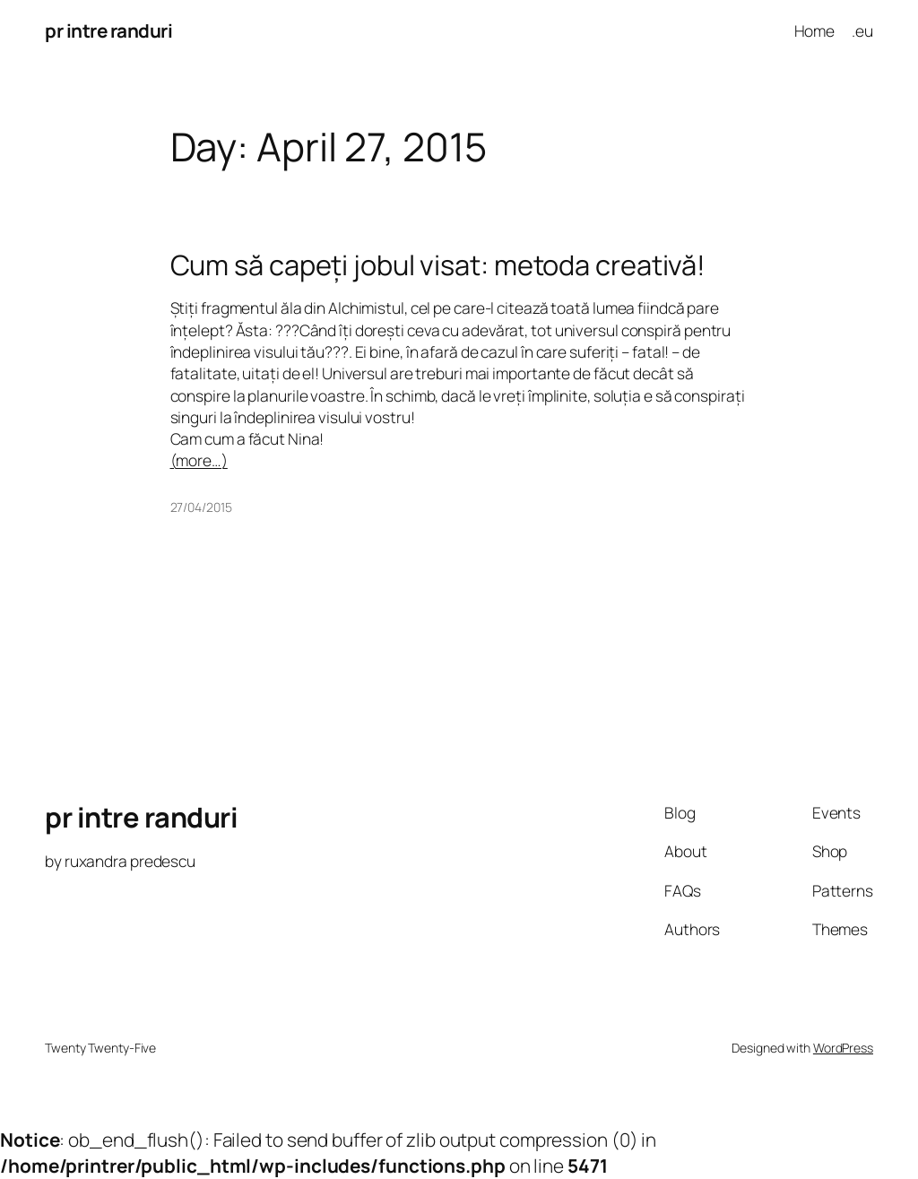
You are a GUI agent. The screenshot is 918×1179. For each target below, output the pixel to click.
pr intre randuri (108, 30)
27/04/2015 (201, 507)
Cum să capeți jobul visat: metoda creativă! (438, 265)
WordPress (843, 1047)
